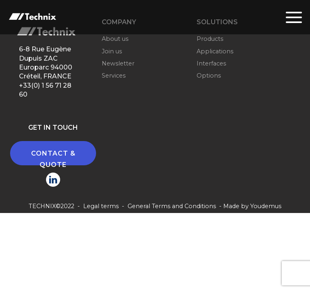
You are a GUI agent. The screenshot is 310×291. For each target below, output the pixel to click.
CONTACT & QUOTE (53, 157)
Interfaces (211, 63)
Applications (215, 51)
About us (115, 38)
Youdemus (265, 206)
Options (209, 75)
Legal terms (101, 206)
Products (210, 38)
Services (114, 75)
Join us (112, 51)
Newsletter (118, 63)
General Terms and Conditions (172, 206)
